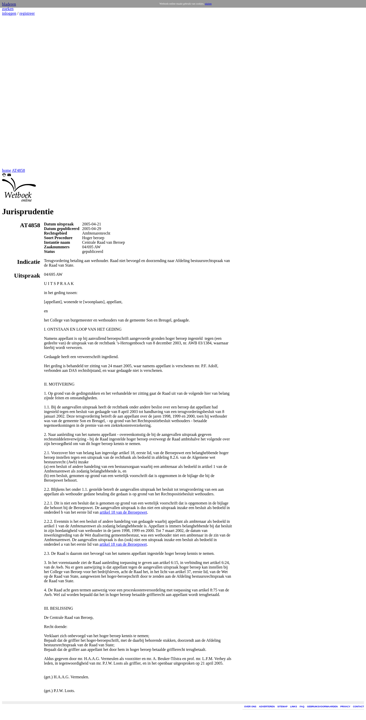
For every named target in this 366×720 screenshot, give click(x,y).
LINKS (293, 706)
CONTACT (358, 706)
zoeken (7, 9)
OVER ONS (250, 706)
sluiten (208, 3)
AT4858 (18, 170)
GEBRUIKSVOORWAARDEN (322, 706)
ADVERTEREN (267, 706)
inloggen (9, 13)
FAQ (302, 706)
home (6, 170)
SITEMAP (282, 706)
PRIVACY (345, 706)
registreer (27, 13)
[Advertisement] (17, 92)
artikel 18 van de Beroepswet (123, 512)
